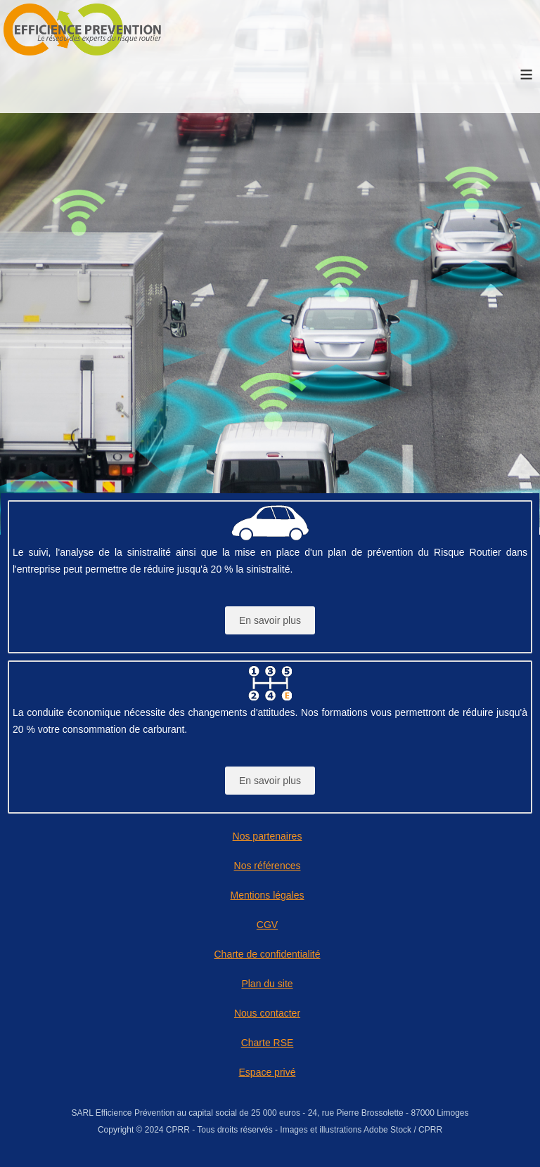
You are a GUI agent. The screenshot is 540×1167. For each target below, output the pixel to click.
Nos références (267, 865)
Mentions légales (267, 895)
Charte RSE (267, 1042)
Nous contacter (267, 1013)
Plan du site (266, 983)
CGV (267, 924)
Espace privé (267, 1072)
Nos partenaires (267, 836)
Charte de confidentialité (267, 954)
